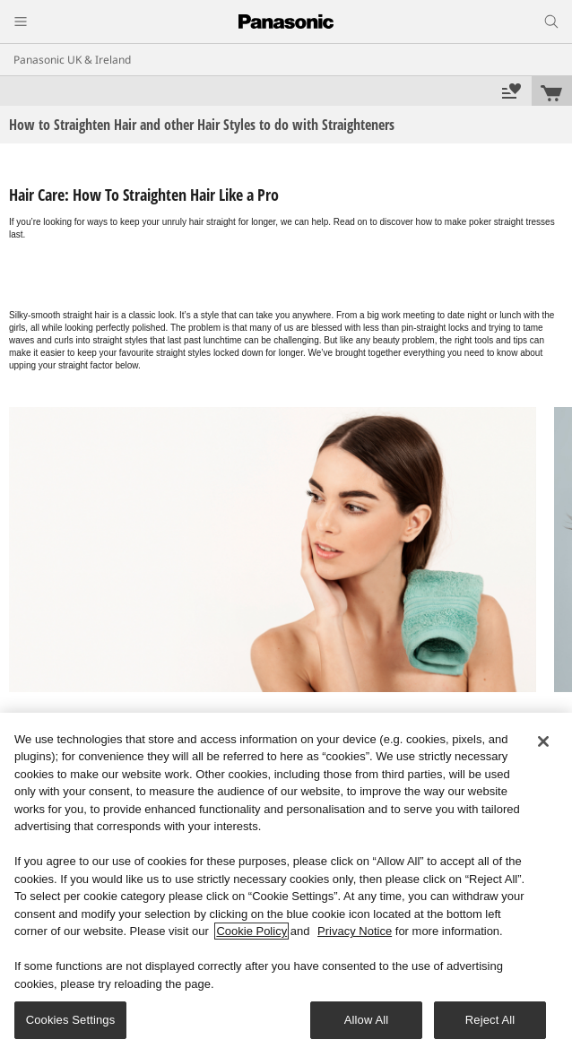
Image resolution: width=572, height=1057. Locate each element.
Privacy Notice (354, 931)
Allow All (366, 1020)
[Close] (543, 741)
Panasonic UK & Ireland (72, 59)
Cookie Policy (251, 931)
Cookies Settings (71, 1020)
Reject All (490, 1020)
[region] (286, 885)
